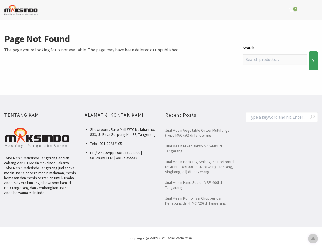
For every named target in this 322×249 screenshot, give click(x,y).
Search (248, 47)
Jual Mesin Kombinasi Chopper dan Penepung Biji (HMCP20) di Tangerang (195, 201)
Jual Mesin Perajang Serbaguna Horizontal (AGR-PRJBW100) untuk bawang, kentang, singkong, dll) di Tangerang (199, 166)
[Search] (313, 60)
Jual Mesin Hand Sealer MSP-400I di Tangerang (194, 185)
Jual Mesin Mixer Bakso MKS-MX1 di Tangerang (194, 148)
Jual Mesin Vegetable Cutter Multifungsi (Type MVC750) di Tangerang (197, 133)
